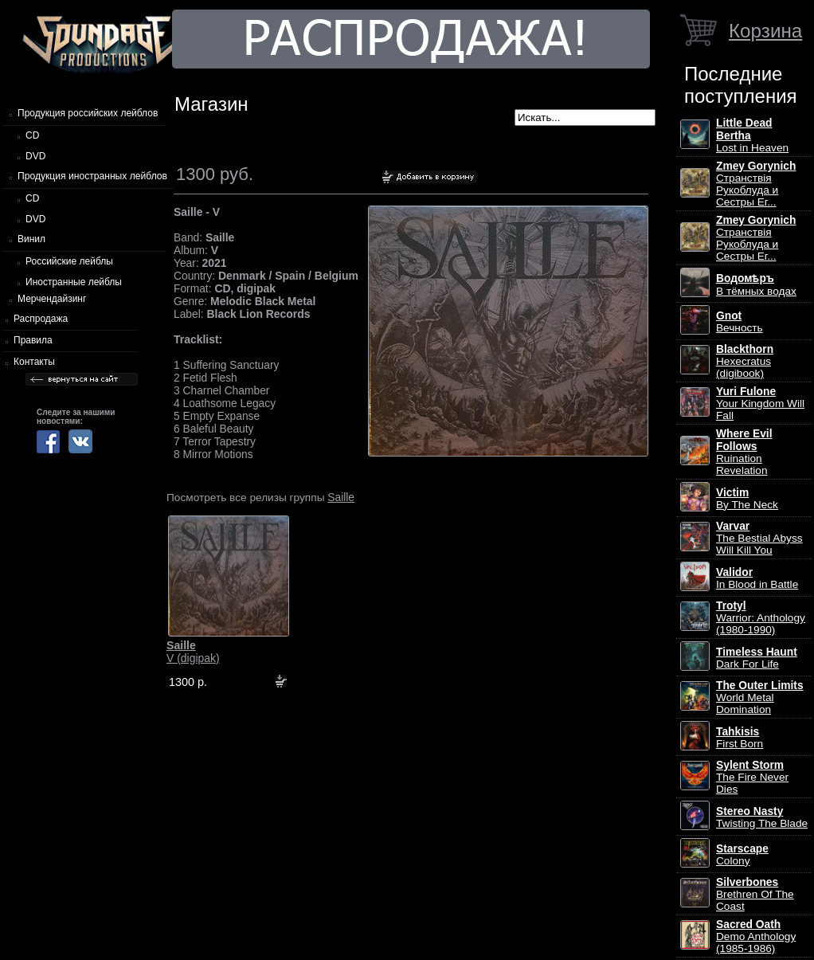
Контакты (34, 361)
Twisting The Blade (762, 817)
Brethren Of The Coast (755, 894)
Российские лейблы (69, 261)
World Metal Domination (760, 697)
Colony (742, 855)
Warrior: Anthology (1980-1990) (760, 618)
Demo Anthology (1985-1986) (756, 936)
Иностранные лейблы (73, 282)
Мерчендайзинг (52, 298)
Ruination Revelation (744, 452)
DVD (35, 156)
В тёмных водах (756, 284)
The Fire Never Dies (752, 777)
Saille (340, 497)
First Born (739, 738)
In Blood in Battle (757, 578)
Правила (33, 340)
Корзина (765, 30)
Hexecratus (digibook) (744, 361)
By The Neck (747, 499)
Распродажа (41, 318)
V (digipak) (193, 651)
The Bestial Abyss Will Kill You (759, 538)
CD (32, 135)
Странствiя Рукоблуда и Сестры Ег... (756, 184)
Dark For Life (756, 658)
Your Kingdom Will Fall (760, 403)
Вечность (739, 322)
